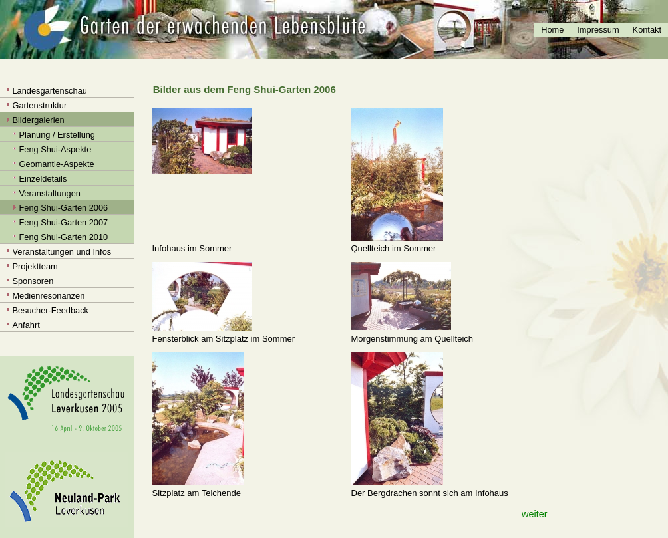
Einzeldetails (43, 179)
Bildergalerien (38, 120)
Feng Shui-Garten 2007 (63, 222)
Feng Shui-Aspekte (55, 149)
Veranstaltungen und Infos (61, 252)
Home (552, 30)
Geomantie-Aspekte (56, 164)
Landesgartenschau (49, 91)
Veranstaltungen (50, 193)
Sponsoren (32, 281)
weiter (534, 514)
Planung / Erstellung (57, 135)
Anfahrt (25, 325)
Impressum (598, 30)
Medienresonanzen (48, 296)
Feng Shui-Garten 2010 (63, 237)
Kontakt (647, 30)
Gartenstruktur (39, 105)
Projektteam (34, 266)
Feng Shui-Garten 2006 (63, 208)
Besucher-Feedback (50, 310)
